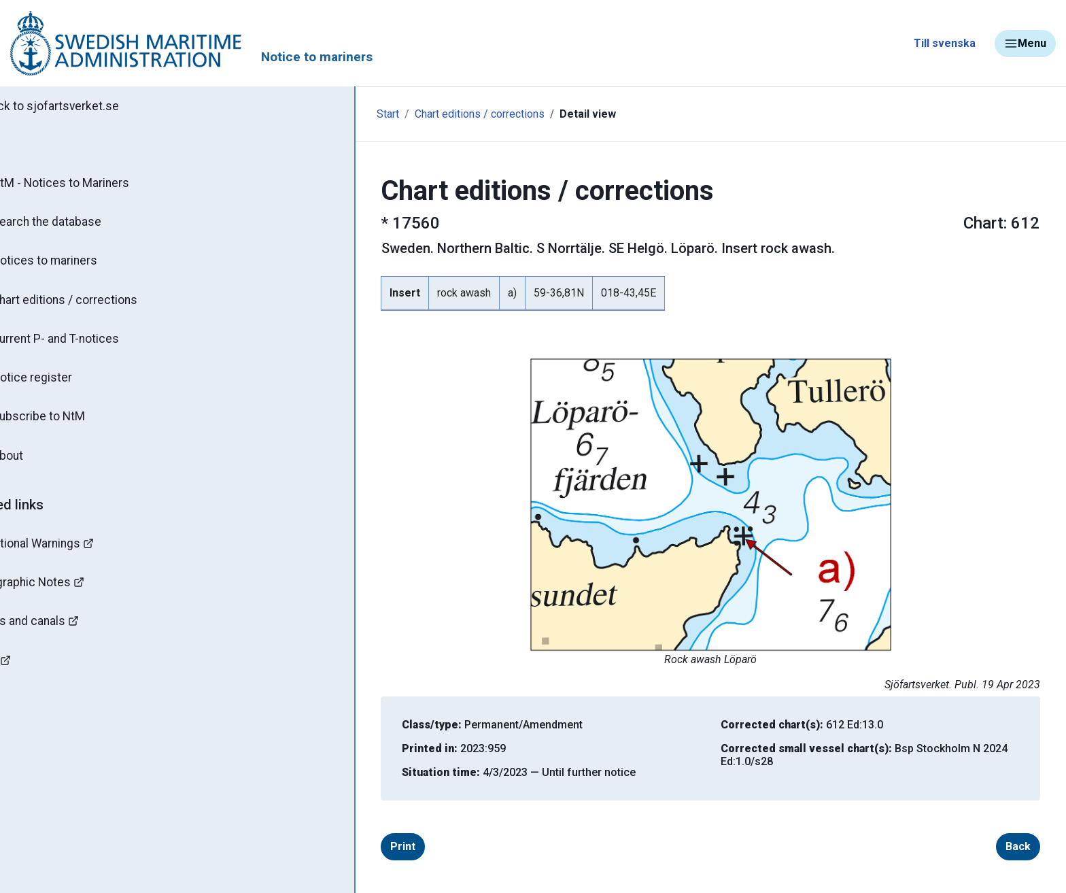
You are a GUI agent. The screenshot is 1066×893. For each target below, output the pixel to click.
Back (968, 846)
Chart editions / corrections (98, 305)
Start (287, 113)
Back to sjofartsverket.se (88, 107)
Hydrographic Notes (72, 595)
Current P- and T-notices (90, 345)
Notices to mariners (78, 265)
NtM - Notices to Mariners (94, 185)
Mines (34, 675)
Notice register (65, 385)
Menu (1025, 43)
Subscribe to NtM (72, 426)
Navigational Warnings (77, 554)
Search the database (80, 225)
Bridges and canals (68, 635)
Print (353, 846)
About (40, 466)
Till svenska (945, 43)
